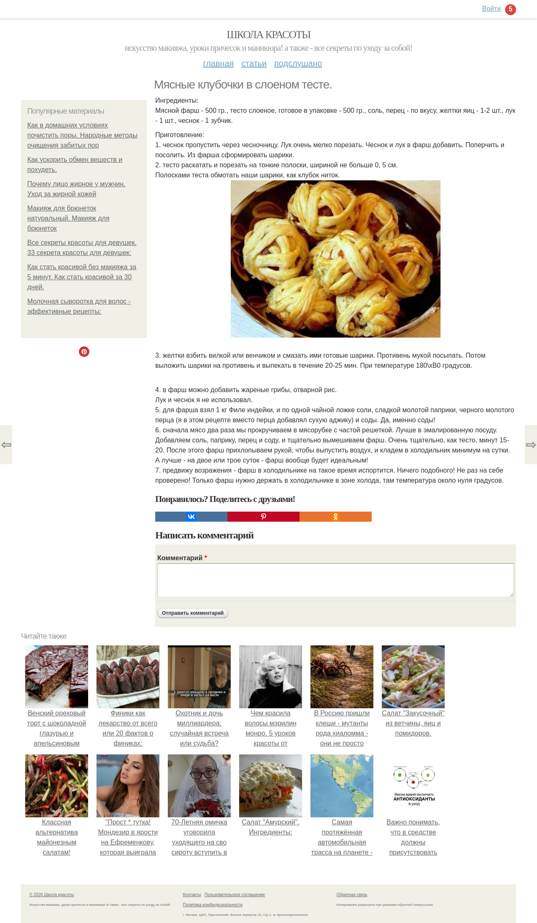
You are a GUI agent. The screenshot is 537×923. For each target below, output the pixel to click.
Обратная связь (352, 894)
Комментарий (182, 558)
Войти (491, 8)
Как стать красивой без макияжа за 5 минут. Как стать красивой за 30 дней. (81, 277)
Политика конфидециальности (212, 904)
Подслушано (298, 63)
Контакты (192, 894)
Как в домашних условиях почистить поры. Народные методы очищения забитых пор (82, 135)
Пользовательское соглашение (235, 894)
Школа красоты (268, 35)
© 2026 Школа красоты (51, 894)
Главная (218, 63)
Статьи (253, 63)
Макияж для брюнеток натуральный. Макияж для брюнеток (68, 218)
